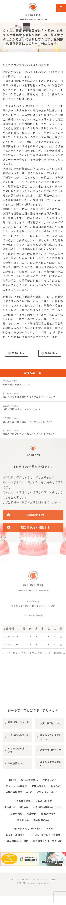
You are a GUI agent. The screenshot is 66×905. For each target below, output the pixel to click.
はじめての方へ (29, 780)
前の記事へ (18, 353)
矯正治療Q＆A (41, 820)
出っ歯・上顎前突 (15, 835)
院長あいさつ (50, 780)
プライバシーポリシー (48, 792)
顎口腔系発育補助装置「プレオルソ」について (28, 420)
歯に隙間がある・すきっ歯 (47, 841)
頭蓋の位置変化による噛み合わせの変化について (29, 432)
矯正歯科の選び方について (17, 383)
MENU (61, 8)
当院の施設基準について (19, 792)
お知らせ (55, 786)
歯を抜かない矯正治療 (16, 807)
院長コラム (23, 820)
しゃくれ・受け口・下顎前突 (45, 835)
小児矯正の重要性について (47, 807)
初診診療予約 (39, 786)
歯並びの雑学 (48, 813)
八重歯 (49, 828)
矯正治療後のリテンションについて (22, 408)
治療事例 (31, 813)
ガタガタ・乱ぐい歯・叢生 (27, 828)
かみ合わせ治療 (43, 801)
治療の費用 (16, 813)
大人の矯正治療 (22, 801)
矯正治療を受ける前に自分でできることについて (29, 395)
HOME (13, 780)
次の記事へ (51, 353)
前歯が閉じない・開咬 (16, 841)
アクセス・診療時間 (16, 786)
